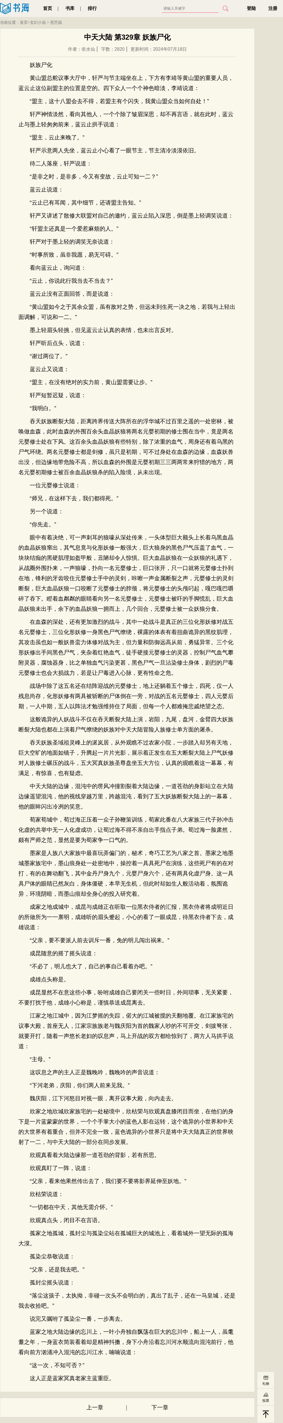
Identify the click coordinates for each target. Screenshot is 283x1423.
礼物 (265, 1384)
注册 (272, 8)
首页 (47, 8)
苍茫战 (56, 22)
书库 (69, 8)
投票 (265, 1401)
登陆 (251, 8)
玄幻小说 (38, 22)
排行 (92, 8)
